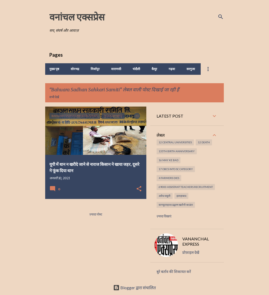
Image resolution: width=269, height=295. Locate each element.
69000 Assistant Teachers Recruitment (186, 186)
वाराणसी (116, 69)
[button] (139, 189)
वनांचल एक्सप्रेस (77, 17)
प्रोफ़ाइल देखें (190, 252)
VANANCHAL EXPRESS (195, 241)
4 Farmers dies (169, 178)
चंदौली (136, 69)
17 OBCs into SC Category (176, 169)
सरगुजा (191, 69)
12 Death (204, 142)
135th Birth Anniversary (177, 151)
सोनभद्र (75, 69)
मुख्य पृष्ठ (54, 69)
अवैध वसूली (164, 195)
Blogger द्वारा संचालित (134, 287)
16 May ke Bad (168, 160)
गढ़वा (172, 69)
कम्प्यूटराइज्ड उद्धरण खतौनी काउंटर (176, 204)
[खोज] (221, 16)
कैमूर (154, 69)
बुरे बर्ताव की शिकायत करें (174, 271)
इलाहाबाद (181, 195)
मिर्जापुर (95, 69)
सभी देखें (54, 97)
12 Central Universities (175, 142)
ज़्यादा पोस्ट (95, 214)
